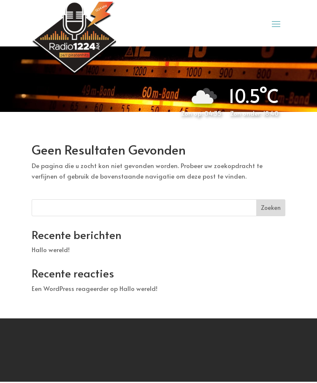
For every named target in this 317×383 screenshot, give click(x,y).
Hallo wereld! (51, 249)
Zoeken (271, 208)
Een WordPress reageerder (70, 288)
